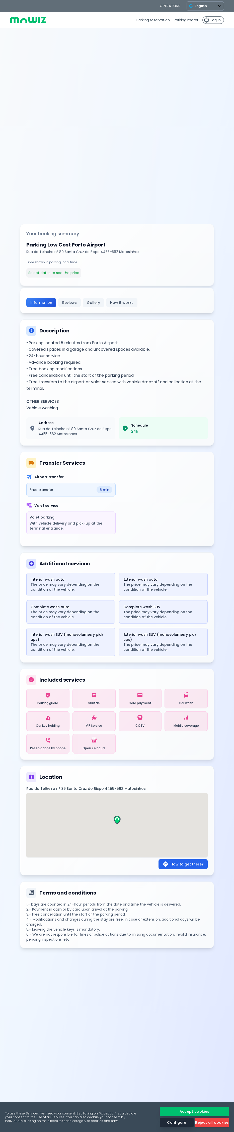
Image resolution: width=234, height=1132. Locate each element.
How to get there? (183, 864)
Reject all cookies (212, 1122)
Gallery (93, 302)
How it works (121, 302)
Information (41, 302)
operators (170, 6)
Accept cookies (194, 1111)
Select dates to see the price (53, 272)
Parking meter (186, 20)
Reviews (69, 302)
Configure (176, 1122)
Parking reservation (153, 20)
